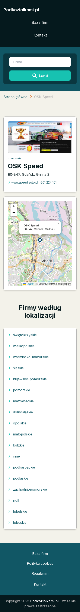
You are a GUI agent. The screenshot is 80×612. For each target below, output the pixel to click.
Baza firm (40, 22)
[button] (40, 240)
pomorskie (15, 158)
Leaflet (28, 283)
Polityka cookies (40, 563)
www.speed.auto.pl (23, 182)
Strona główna (15, 97)
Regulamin (40, 573)
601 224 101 (49, 182)
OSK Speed (25, 166)
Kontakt (40, 35)
